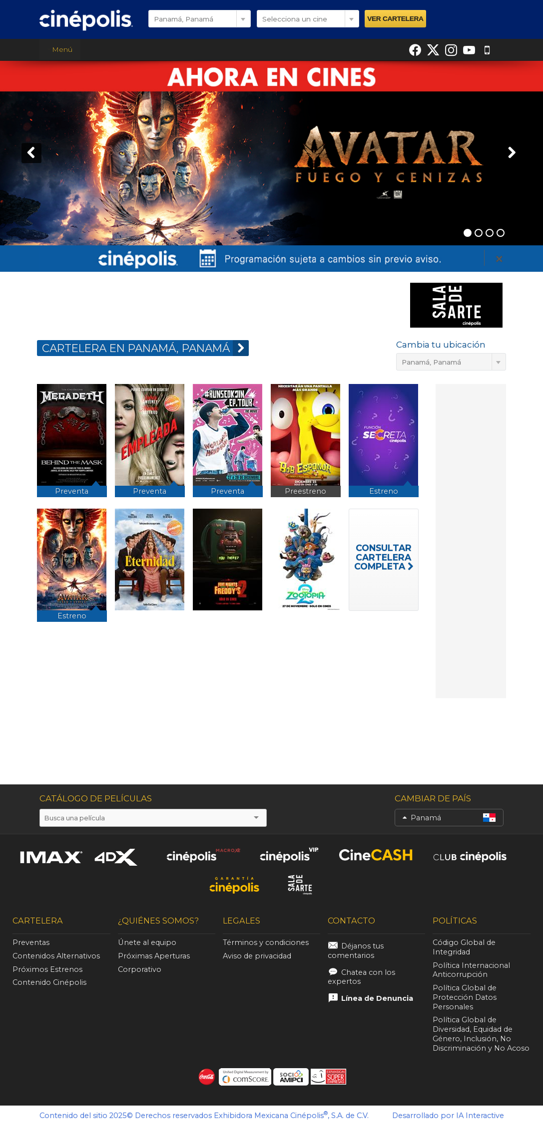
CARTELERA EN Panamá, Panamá (145, 348)
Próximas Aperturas (154, 955)
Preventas (30, 942)
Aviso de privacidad (257, 955)
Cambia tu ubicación (441, 345)
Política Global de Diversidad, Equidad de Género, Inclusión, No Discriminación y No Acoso (481, 1033)
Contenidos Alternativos (56, 955)
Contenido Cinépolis (49, 982)
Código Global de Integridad (464, 947)
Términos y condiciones (266, 942)
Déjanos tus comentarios (356, 950)
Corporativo (139, 969)
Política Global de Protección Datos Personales (465, 997)
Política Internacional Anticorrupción (471, 970)
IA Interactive (480, 1115)
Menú (59, 49)
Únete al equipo (147, 942)
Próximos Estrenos (47, 969)
